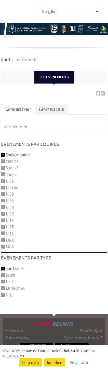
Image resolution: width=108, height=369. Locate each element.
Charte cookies (14, 330)
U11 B (10, 226)
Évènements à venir (18, 109)
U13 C (10, 213)
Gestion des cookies (17, 337)
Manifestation (15, 288)
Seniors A (12, 161)
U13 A (10, 200)
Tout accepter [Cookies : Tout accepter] (30, 362)
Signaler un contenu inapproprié (83, 337)
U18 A (10, 181)
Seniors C (12, 174)
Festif (9, 281)
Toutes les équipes (18, 154)
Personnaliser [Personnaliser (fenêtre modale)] (79, 362)
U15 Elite (12, 187)
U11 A (10, 220)
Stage (9, 294)
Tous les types (15, 268)
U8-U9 (10, 239)
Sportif (10, 275)
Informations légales (90, 330)
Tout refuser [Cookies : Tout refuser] (55, 362)
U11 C (10, 233)
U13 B (10, 207)
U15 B (10, 194)
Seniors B (12, 167)
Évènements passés (51, 109)
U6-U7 (10, 246)
